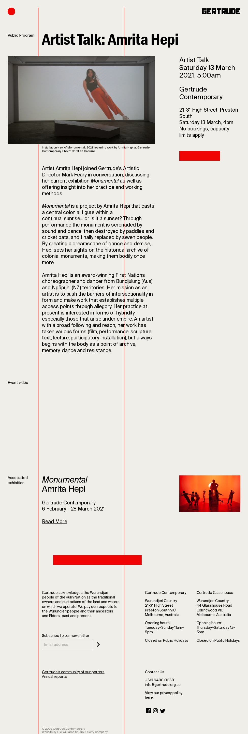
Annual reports (54, 676)
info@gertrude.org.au (163, 684)
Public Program (21, 35)
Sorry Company (97, 732)
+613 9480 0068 (159, 680)
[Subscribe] (98, 644)
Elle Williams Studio (70, 732)
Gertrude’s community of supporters (73, 672)
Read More (54, 522)
